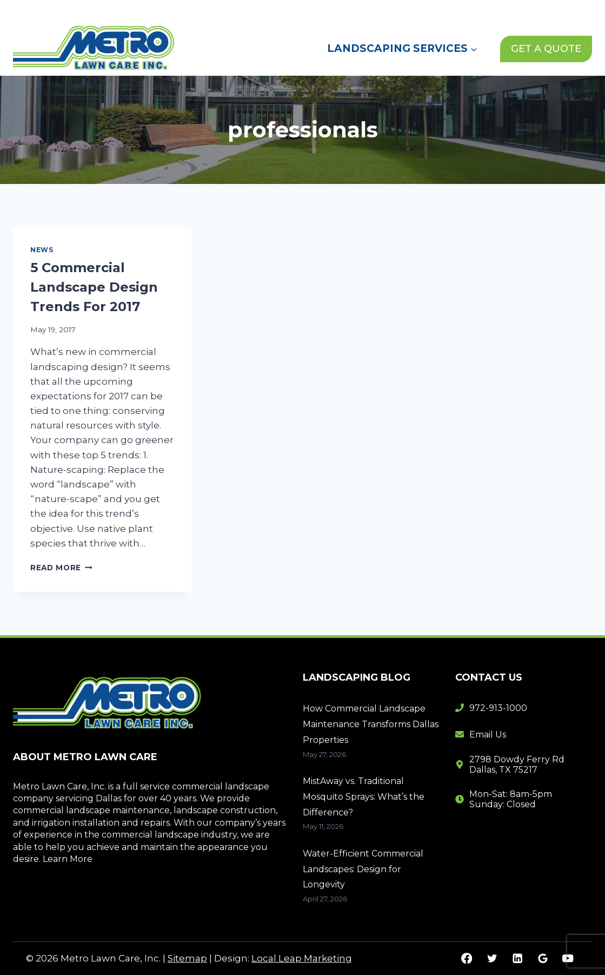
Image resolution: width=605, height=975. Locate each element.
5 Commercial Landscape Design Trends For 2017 (94, 287)
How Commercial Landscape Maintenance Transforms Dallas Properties (370, 724)
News (406, 10)
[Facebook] (467, 958)
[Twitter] (492, 958)
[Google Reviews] (542, 958)
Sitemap (187, 958)
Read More (61, 567)
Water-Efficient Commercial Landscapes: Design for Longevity (363, 869)
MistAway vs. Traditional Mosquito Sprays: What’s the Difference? (363, 797)
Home (307, 10)
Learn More (67, 859)
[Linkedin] (517, 958)
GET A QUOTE (546, 49)
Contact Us (461, 10)
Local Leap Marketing (301, 958)
